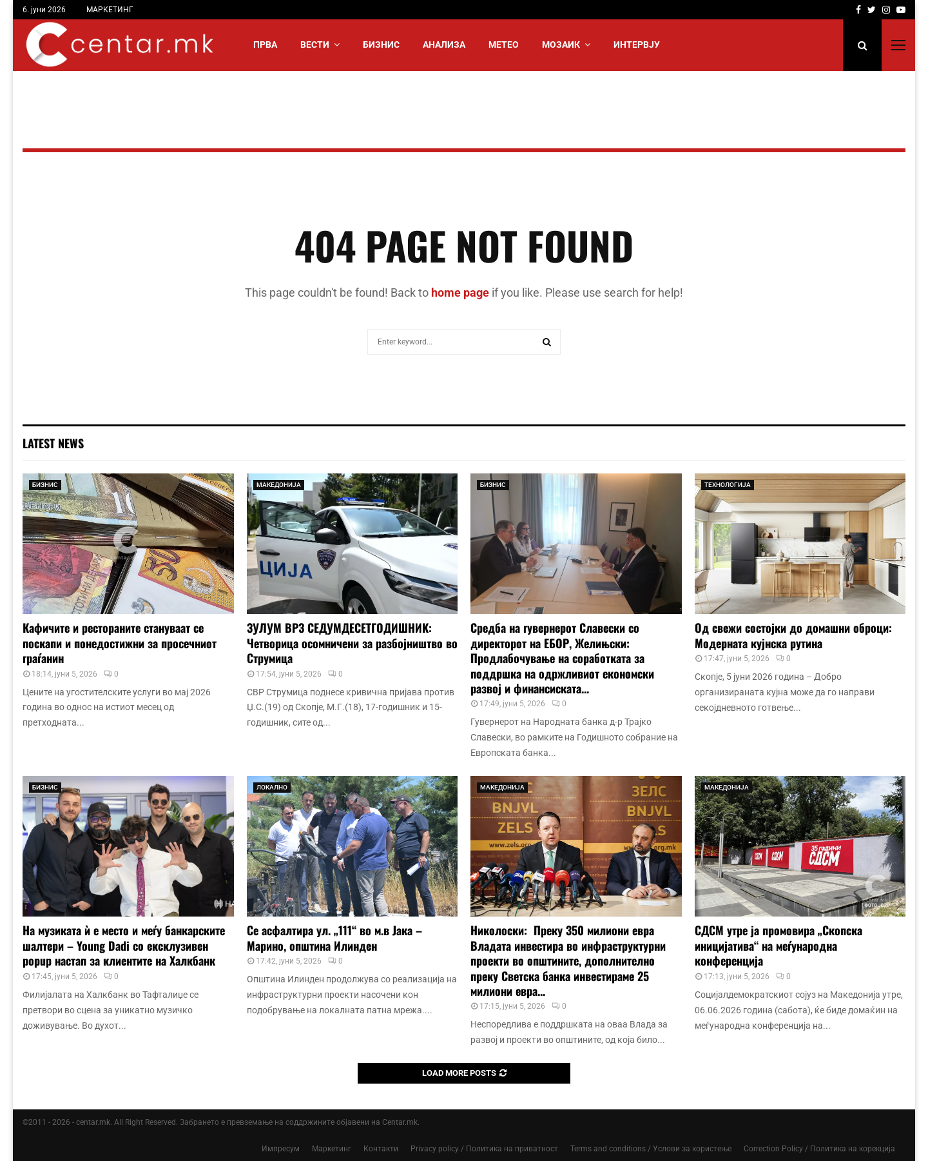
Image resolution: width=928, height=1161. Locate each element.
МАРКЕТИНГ (109, 9)
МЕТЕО (503, 44)
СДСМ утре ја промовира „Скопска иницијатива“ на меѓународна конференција (778, 945)
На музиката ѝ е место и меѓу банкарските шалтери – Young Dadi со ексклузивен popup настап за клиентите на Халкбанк (124, 945)
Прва (265, 44)
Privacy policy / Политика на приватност (484, 1148)
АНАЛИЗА (444, 44)
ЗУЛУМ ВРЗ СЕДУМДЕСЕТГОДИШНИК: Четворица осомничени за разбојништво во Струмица (352, 642)
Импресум (281, 1148)
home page (460, 292)
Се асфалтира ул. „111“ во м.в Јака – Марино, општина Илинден (334, 937)
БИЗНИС (381, 44)
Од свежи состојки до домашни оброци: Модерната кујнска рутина (793, 635)
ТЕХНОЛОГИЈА (727, 484)
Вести (314, 44)
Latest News (53, 443)
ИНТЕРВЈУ (637, 44)
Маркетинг (331, 1148)
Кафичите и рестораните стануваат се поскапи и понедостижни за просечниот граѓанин (120, 642)
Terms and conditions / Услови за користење (650, 1148)
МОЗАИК (561, 44)
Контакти (380, 1148)
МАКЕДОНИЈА (278, 484)
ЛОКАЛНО (271, 787)
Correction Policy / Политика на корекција (819, 1148)
